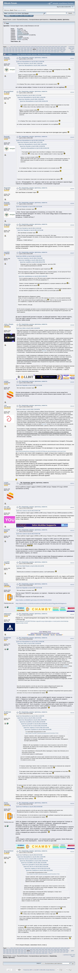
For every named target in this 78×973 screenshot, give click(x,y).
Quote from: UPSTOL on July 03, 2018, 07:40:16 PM (28, 256)
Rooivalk (6, 57)
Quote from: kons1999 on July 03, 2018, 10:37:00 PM (32, 721)
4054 (46, 48)
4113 (34, 52)
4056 (52, 48)
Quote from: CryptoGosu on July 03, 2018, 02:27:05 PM (38, 729)
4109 (22, 52)
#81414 (72, 562)
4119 (52, 52)
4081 (64, 49)
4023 (17, 46)
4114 (37, 52)
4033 (47, 46)
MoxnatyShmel (8, 91)
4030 (38, 46)
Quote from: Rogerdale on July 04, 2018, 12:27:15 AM (29, 206)
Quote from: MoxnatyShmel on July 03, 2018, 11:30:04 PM (30, 61)
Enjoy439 (7, 530)
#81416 (72, 614)
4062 (7, 49)
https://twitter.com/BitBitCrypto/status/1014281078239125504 (34, 600)
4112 (31, 52)
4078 (55, 49)
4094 (40, 50)
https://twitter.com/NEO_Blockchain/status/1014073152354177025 (41, 733)
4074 (43, 49)
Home (7, 15)
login (19, 10)
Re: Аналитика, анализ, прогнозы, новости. (33, 57)
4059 (61, 48)
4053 (43, 48)
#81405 (72, 203)
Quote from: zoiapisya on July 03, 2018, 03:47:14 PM (36, 727)
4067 (22, 49)
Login (21, 15)
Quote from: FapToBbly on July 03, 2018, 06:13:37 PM (32, 260)
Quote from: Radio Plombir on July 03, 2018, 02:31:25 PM (30, 566)
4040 (4, 48)
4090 (28, 50)
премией (44, 350)
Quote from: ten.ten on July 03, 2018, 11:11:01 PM (30, 718)
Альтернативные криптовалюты (38, 19)
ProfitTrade (7, 637)
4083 (7, 50)
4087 (19, 50)
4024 (20, 46)
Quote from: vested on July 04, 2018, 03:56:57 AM (28, 510)
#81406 (72, 225)
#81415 (72, 584)
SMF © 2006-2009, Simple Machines (45, 969)
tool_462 (6, 506)
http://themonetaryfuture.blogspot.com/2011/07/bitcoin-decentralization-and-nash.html (41, 451)
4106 (13, 52)
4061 (4, 49)
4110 (25, 52)
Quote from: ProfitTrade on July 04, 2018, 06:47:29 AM (29, 855)
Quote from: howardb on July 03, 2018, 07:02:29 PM (30, 258)
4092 (34, 50)
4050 (34, 48)
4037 (59, 46)
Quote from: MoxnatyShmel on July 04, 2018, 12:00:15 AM (30, 140)
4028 (32, 46)
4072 (37, 49)
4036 (56, 46)
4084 (10, 50)
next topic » (72, 49)
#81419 (72, 803)
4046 (22, 48)
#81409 (72, 382)
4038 (62, 46)
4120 (55, 52)
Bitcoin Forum (7, 19)
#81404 (72, 188)
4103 (4, 52)
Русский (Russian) (22, 19)
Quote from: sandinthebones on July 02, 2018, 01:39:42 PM (33, 276)
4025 (23, 46)
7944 (62, 52)
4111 (28, 52)
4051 (37, 48)
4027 (29, 46)
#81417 (72, 638)
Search (17, 15)
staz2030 (6, 252)
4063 (10, 49)
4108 (19, 52)
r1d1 (5, 405)
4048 (28, 48)
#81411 (72, 483)
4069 (28, 49)
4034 (50, 46)
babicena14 (7, 613)
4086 (16, 50)
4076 (49, 49)
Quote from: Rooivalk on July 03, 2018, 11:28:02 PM (30, 63)
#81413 (72, 530)
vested (6, 381)
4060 (63, 48)
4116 (43, 52)
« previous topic (71, 47)
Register (26, 15)
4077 (52, 49)
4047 (25, 48)
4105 (10, 52)
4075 (46, 49)
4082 (4, 50)
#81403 (72, 137)
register (24, 10)
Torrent (26, 13)
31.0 (23, 13)
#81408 (72, 325)
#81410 (72, 406)
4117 (46, 52)
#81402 (72, 92)
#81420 (72, 851)
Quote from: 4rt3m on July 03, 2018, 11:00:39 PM (28, 328)
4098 (52, 50)
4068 (25, 49)
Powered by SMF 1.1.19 (29, 969)
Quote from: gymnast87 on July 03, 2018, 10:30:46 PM (34, 723)
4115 (40, 52)
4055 (49, 48)
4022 (14, 46)
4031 (41, 46)
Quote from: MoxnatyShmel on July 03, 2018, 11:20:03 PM (30, 716)
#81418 (72, 712)
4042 (10, 48)
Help (12, 15)
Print (72, 51)
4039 (65, 46)
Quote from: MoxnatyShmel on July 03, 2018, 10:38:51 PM (33, 65)
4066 (19, 49)
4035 (53, 46)
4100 (58, 50)
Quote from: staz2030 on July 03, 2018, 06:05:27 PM (32, 262)
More (31, 15)
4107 (16, 52)
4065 (16, 49)
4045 (19, 48)
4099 (55, 50)
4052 (40, 48)
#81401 (72, 58)
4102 (63, 50)
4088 (22, 50)
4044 (16, 48)
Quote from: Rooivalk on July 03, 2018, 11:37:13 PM (28, 95)
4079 (58, 49)
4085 (13, 50)
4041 (7, 48)
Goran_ (6, 584)
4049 (31, 48)
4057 (55, 48)
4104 (7, 52)
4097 (49, 50)
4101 (61, 50)
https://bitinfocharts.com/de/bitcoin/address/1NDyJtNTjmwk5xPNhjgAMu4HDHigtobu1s (41, 603)
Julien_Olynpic (8, 324)
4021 (11, 46)
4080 (61, 49)
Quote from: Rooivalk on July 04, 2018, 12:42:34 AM (28, 228)
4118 (49, 52)
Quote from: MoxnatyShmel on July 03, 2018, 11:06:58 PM (30, 641)
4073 (40, 49)
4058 (58, 48)
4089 (25, 50)
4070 (31, 49)
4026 (26, 46)
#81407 (72, 253)
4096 (46, 50)
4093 (37, 50)
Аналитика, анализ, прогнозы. (59, 19)
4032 (44, 46)
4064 (13, 49)
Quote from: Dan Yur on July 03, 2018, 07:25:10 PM (34, 725)
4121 (58, 52)
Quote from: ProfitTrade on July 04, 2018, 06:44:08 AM (29, 806)
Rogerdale (7, 188)
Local (14, 19)
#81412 (72, 507)
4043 (13, 48)
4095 (43, 50)
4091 (31, 50)
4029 (35, 46)
